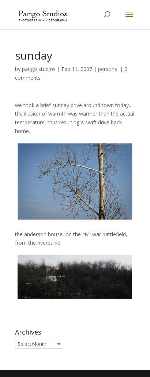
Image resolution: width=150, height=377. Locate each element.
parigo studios (39, 68)
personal (108, 68)
